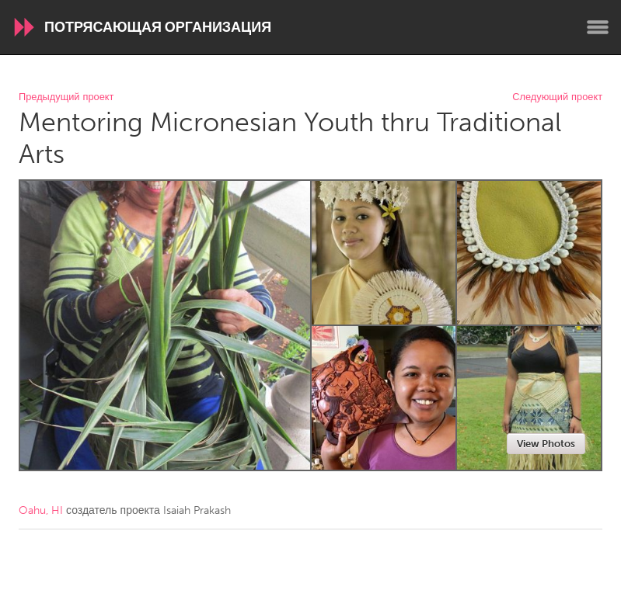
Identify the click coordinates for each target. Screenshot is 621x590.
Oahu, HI (41, 510)
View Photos (546, 443)
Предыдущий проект (66, 97)
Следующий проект (557, 97)
